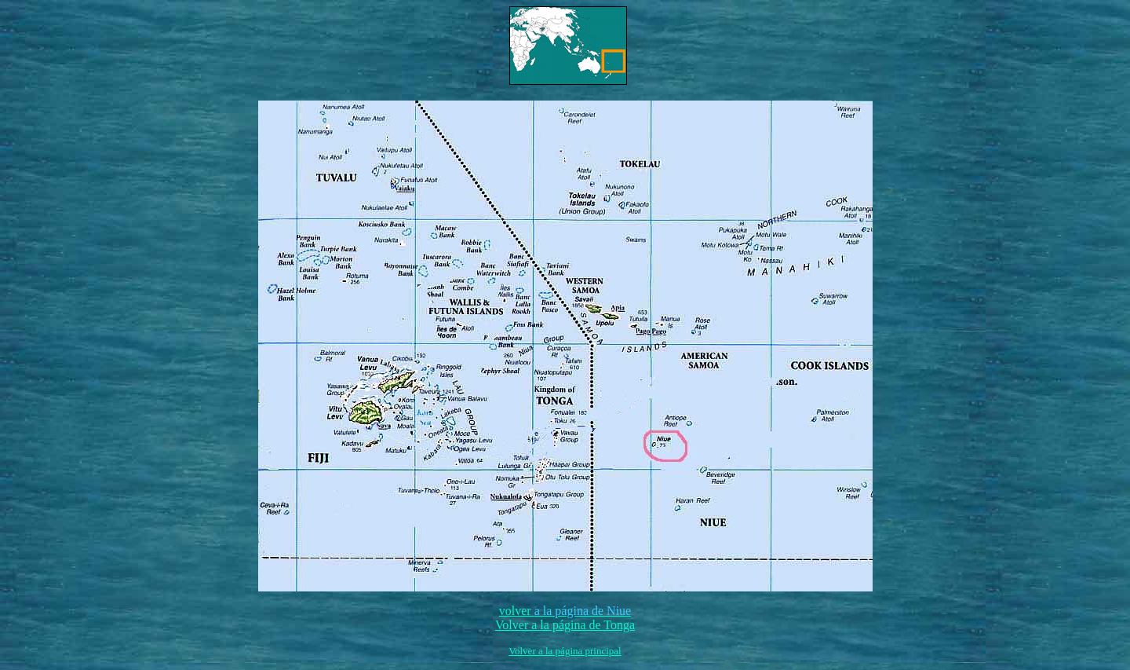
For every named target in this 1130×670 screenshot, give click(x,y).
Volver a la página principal (564, 651)
